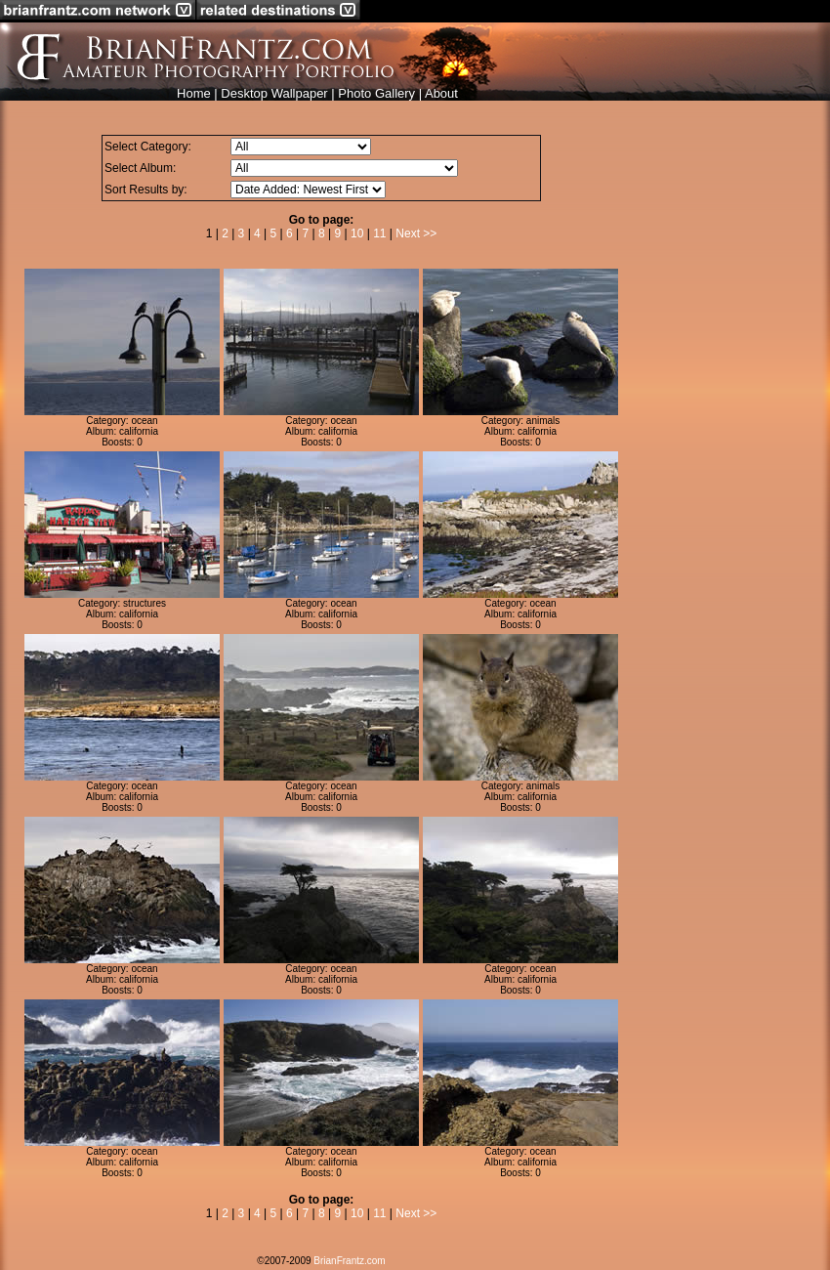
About (441, 93)
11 (379, 233)
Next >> (415, 233)
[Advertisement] (724, 411)
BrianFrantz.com (349, 1260)
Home (194, 93)
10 (357, 233)
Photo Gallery (376, 93)
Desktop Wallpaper (274, 93)
